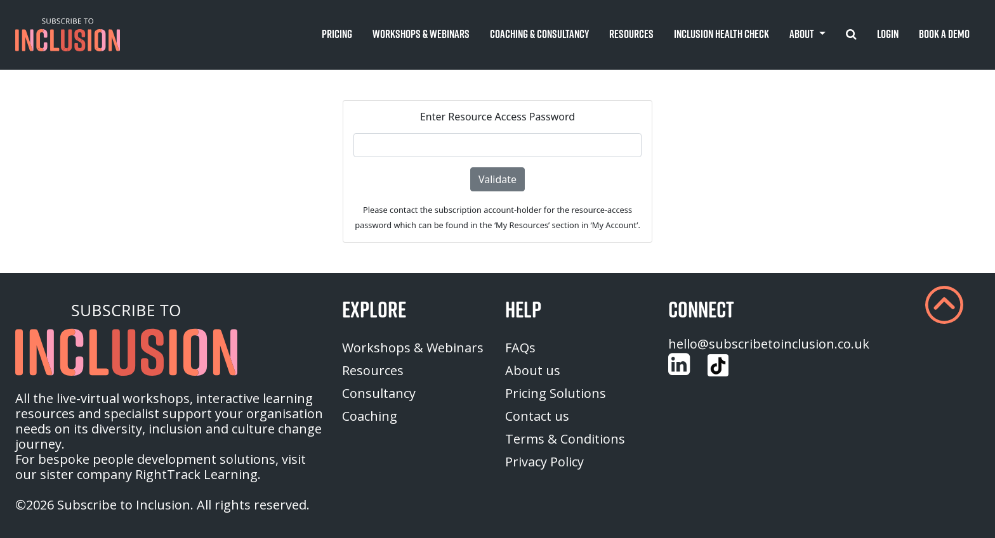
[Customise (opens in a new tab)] (679, 364)
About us (532, 370)
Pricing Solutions (555, 393)
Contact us (537, 416)
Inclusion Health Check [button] (721, 34)
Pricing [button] (337, 34)
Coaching (369, 416)
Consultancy (379, 393)
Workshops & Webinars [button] (421, 34)
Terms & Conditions (565, 438)
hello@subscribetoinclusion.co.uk (768, 343)
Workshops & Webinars (413, 347)
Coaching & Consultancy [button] (539, 34)
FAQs (520, 347)
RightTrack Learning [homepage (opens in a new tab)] (196, 474)
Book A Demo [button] (944, 34)
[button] (67, 34)
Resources (373, 370)
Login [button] (888, 34)
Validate (497, 179)
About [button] (802, 34)
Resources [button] (631, 34)
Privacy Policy (544, 461)
